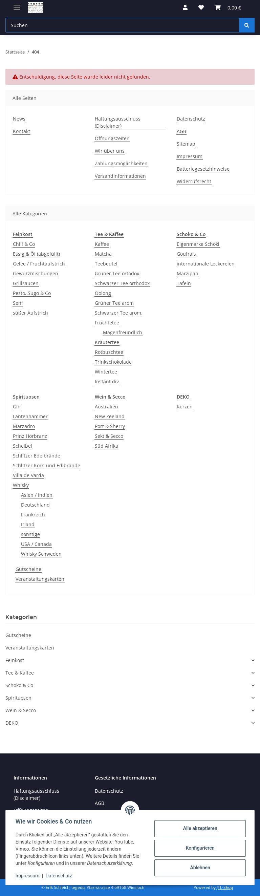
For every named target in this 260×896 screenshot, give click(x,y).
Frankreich (33, 514)
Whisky (21, 485)
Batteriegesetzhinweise (203, 169)
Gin (17, 406)
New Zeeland (110, 416)
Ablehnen (199, 867)
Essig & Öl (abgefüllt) (36, 254)
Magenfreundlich (122, 332)
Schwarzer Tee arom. (119, 313)
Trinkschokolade (113, 362)
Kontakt (21, 131)
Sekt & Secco (109, 436)
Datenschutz (60, 875)
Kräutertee (107, 342)
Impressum (28, 875)
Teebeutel (106, 263)
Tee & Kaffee (19, 672)
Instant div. (107, 381)
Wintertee (106, 371)
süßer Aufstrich (30, 313)
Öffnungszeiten (112, 138)
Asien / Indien (36, 495)
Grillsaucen (26, 283)
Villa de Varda (28, 475)
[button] (185, 7)
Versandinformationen (120, 176)
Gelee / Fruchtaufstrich (39, 263)
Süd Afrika (106, 446)
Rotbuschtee (109, 352)
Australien (106, 406)
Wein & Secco (20, 710)
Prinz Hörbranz (30, 436)
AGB (181, 131)
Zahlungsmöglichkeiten (121, 163)
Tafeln (184, 283)
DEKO (11, 723)
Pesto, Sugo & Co (32, 293)
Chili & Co (24, 244)
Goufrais (186, 254)
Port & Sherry (110, 426)
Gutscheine (28, 569)
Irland (28, 524)
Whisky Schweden (41, 554)
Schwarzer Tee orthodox (122, 283)
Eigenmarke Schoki (198, 244)
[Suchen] (247, 25)
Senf (18, 303)
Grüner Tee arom (114, 303)
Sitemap (186, 144)
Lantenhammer (30, 416)
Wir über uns (110, 151)
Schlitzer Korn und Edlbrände (46, 465)
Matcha (103, 254)
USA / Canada (36, 544)
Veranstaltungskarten (40, 579)
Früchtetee (107, 322)
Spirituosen (18, 698)
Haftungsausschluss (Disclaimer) (117, 122)
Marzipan (187, 273)
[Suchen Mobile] (122, 25)
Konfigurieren (199, 848)
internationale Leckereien (206, 263)
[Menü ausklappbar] (17, 4)
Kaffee (102, 244)
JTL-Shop (225, 887)
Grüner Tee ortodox (117, 273)
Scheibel (22, 446)
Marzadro (24, 426)
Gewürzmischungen (35, 273)
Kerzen (185, 406)
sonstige (30, 534)
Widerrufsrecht (194, 181)
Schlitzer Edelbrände (36, 455)
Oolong (103, 293)
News (19, 118)
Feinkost (14, 660)
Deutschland (35, 505)
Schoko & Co (19, 685)
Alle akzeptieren (199, 828)
